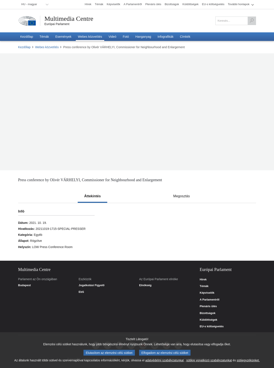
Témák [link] (204, 286)
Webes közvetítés (47, 47)
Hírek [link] (203, 279)
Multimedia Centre (69, 18)
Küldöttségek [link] (208, 319)
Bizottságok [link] (208, 313)
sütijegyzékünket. (248, 360)
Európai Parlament (57, 24)
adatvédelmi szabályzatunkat (164, 360)
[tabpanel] (137, 231)
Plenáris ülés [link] (208, 306)
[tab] (92, 196)
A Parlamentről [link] (209, 299)
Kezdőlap (24, 47)
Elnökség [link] (145, 285)
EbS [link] (81, 291)
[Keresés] (252, 21)
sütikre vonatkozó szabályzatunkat (209, 360)
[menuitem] (34, 4)
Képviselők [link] (207, 292)
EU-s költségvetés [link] (212, 326)
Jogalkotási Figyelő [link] (91, 285)
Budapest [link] (24, 285)
